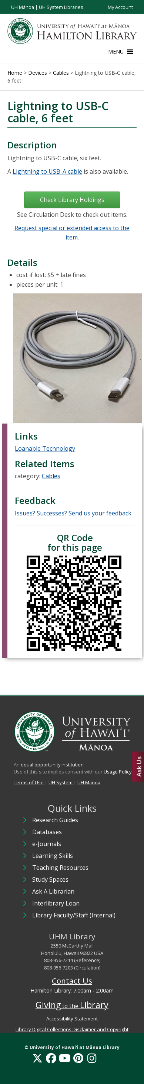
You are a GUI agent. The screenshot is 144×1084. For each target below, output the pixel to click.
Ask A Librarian (53, 891)
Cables (51, 476)
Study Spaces (50, 879)
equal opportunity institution (52, 764)
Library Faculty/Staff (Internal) (73, 915)
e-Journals (46, 844)
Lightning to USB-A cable (47, 171)
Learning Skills (52, 856)
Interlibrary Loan (56, 903)
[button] (116, 51)
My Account (120, 7)
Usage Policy (117, 771)
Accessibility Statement (72, 1018)
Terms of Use (29, 782)
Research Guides (55, 820)
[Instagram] (92, 1058)
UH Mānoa (22, 7)
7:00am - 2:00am (93, 990)
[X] (37, 1058)
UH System (60, 782)
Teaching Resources (60, 867)
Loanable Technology (45, 448)
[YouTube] (65, 1058)
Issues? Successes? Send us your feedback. (74, 513)
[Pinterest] (78, 1058)
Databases (47, 832)
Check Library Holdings (72, 200)
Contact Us (72, 980)
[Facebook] (51, 1058)
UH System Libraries (61, 7)
